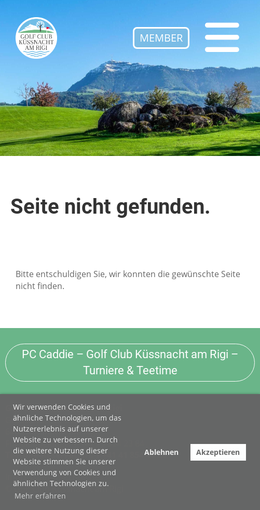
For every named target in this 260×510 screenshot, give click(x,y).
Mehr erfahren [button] (40, 496)
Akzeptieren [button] (218, 452)
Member (161, 38)
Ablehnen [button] (161, 452)
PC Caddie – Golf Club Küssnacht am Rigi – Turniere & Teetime (130, 362)
